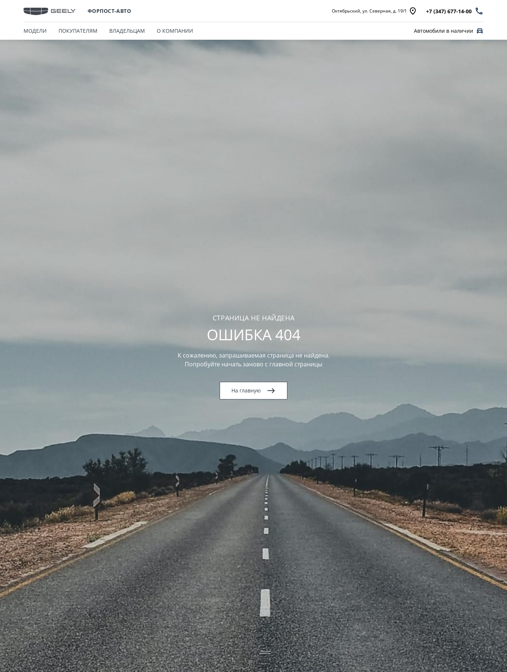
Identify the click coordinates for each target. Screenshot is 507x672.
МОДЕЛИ (35, 30)
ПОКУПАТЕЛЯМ (78, 30)
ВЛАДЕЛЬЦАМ (127, 30)
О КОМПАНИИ (175, 30)
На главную (253, 390)
